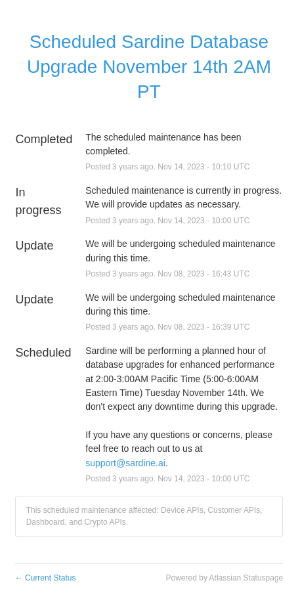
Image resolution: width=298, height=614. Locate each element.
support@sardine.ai (125, 463)
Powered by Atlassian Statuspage (225, 577)
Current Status (45, 577)
